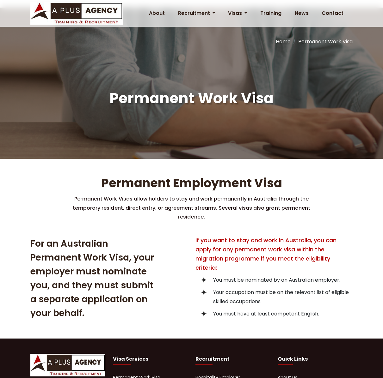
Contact (332, 13)
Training (270, 13)
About (157, 13)
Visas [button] (235, 13)
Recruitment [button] (194, 13)
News (302, 13)
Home (283, 41)
